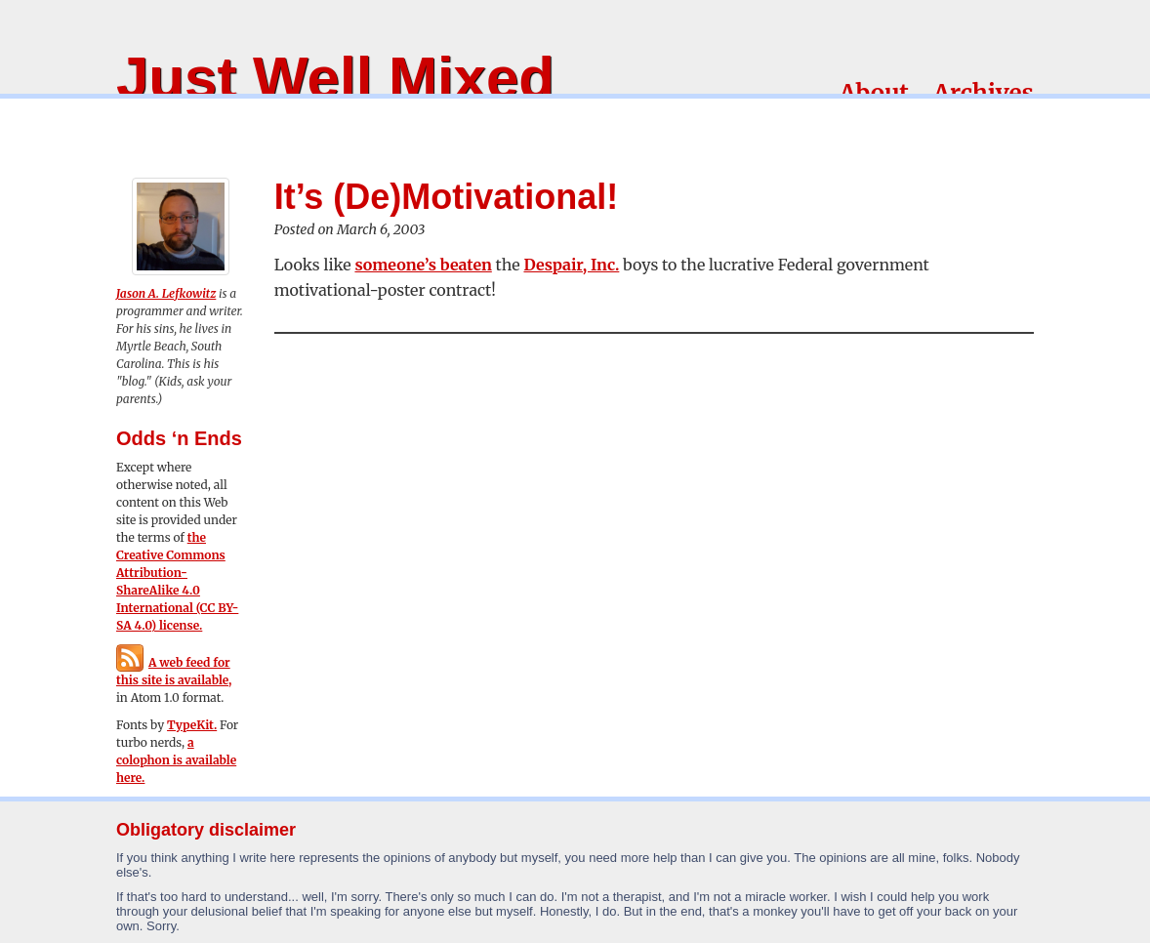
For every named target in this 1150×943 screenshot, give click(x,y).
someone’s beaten (422, 264)
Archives (983, 93)
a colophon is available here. (176, 760)
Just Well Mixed (335, 77)
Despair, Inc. (571, 264)
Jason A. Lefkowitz (166, 293)
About (874, 93)
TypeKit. (192, 725)
